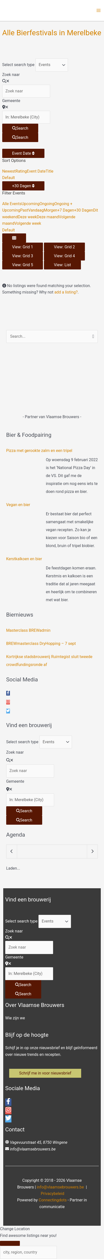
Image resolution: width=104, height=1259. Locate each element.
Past (24, 210)
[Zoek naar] (26, 91)
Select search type (18, 64)
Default (8, 177)
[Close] (10, 1243)
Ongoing (46, 203)
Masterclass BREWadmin (28, 630)
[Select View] (14, 238)
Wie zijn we (15, 1018)
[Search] (20, 128)
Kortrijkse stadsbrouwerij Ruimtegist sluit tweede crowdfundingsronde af (49, 660)
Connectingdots (53, 1200)
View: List (62, 264)
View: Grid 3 (22, 256)
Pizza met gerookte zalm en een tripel (39, 450)
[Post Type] (51, 64)
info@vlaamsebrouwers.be (33, 1149)
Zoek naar (11, 74)
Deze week (27, 217)
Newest (9, 171)
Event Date (23, 153)
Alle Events (12, 203)
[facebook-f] (8, 693)
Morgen (50, 210)
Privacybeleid (52, 1193)
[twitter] (8, 711)
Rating (21, 171)
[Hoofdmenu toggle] (98, 10)
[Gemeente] (26, 117)
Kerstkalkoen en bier (24, 558)
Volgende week (27, 223)
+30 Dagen (23, 186)
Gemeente (11, 100)
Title (49, 171)
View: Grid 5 (22, 264)
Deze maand (48, 217)
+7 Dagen (65, 210)
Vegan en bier (18, 504)
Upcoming (31, 203)
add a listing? (66, 292)
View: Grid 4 (64, 256)
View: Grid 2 (64, 247)
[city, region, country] (28, 1252)
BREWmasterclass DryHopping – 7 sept (41, 643)
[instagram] (8, 702)
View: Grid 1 (22, 247)
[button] (45, 1073)
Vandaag (36, 210)
